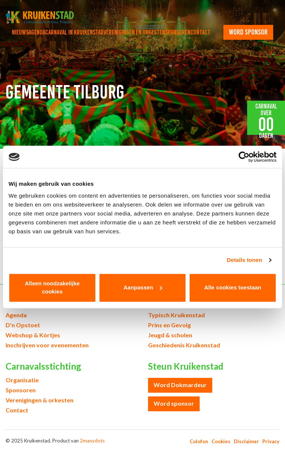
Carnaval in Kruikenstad (74, 32)
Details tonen (244, 260)
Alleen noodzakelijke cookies (52, 287)
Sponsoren (177, 32)
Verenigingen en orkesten (134, 32)
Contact (200, 32)
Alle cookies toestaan (232, 287)
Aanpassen (143, 287)
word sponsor (248, 31)
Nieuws (20, 32)
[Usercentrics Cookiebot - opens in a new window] (244, 156)
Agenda (37, 32)
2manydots (92, 441)
